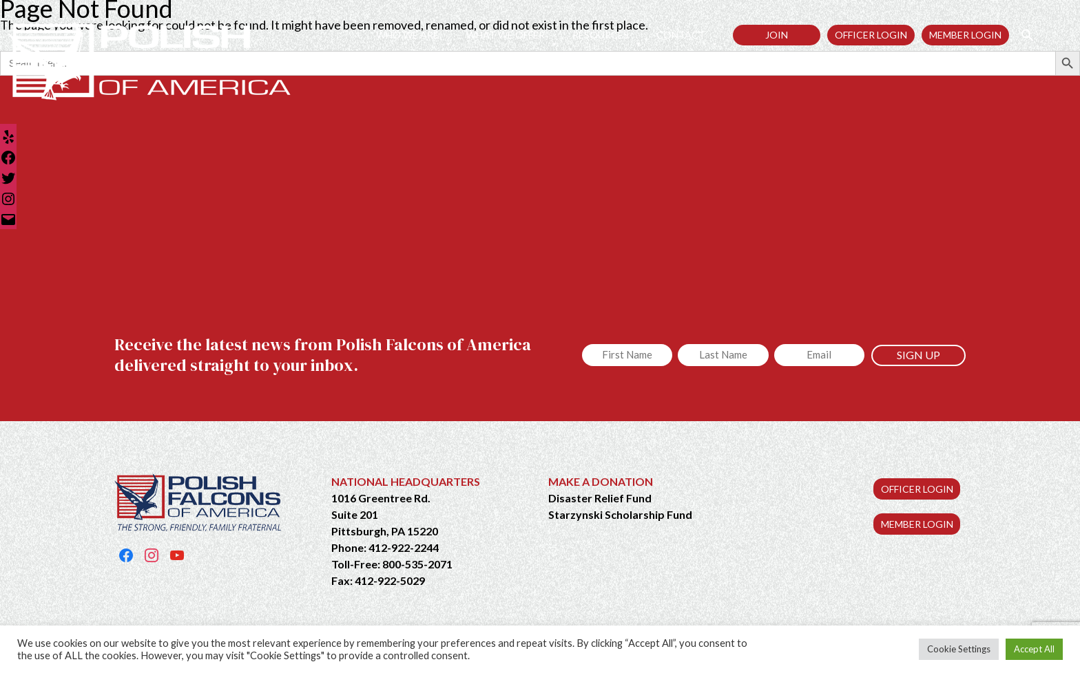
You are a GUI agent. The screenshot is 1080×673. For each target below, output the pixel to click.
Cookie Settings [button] (958, 648)
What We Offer (512, 35)
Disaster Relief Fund (600, 497)
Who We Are (414, 35)
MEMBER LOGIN (917, 524)
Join (776, 35)
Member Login (965, 35)
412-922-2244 (403, 547)
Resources (607, 35)
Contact (687, 35)
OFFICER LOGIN (917, 489)
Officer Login (871, 35)
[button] (1022, 34)
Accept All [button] (1034, 648)
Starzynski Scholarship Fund (620, 514)
